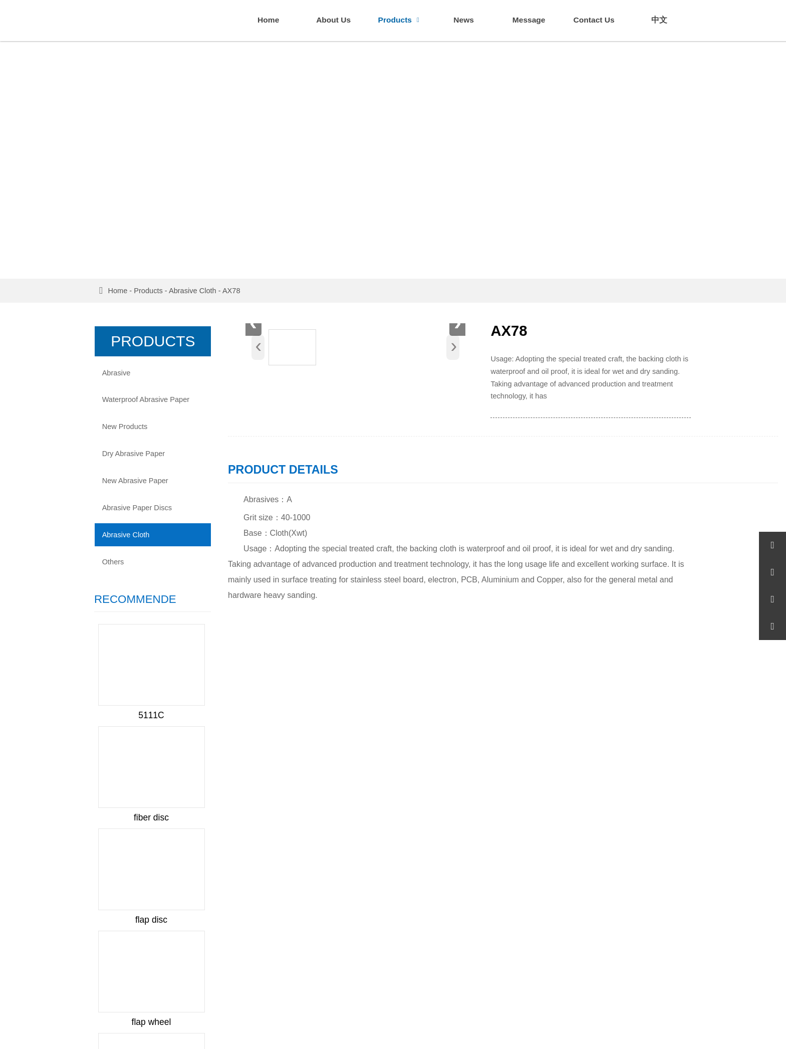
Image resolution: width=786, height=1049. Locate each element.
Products (154, 290)
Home (123, 290)
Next (189, 691)
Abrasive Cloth (198, 290)
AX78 (237, 290)
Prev (113, 691)
